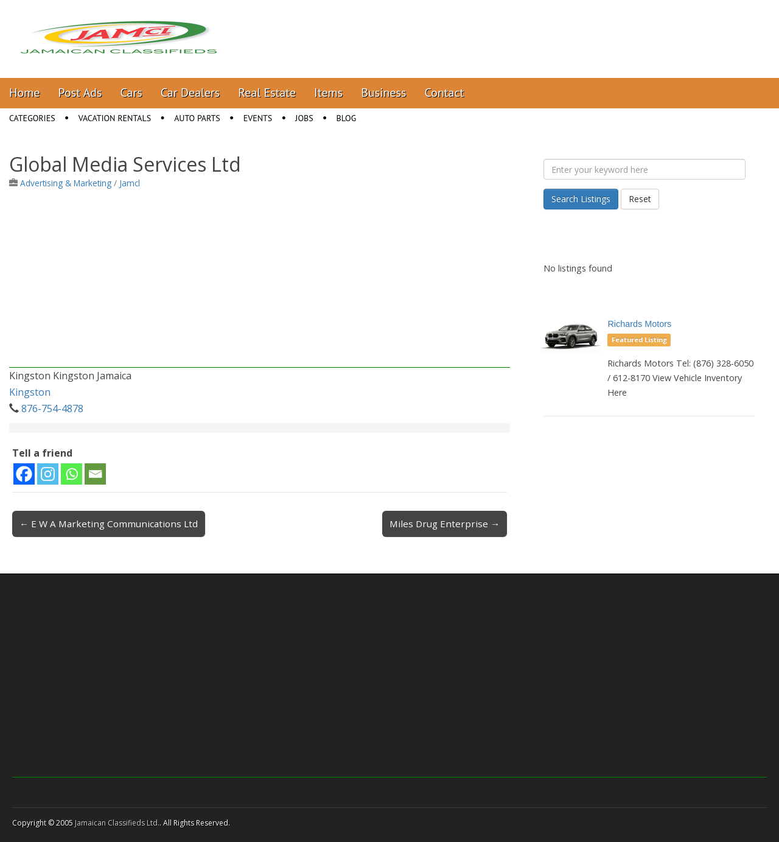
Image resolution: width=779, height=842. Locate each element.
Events (258, 118)
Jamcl (129, 183)
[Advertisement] (259, 282)
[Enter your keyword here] (644, 169)
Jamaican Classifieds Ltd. (117, 823)
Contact (444, 92)
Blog (347, 118)
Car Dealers (190, 92)
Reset (640, 199)
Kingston (30, 392)
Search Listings (580, 199)
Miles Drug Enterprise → (445, 523)
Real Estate (267, 92)
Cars (131, 92)
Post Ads (80, 92)
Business (383, 92)
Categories (32, 118)
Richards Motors (639, 324)
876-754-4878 (52, 408)
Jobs (304, 118)
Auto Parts (197, 118)
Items (328, 92)
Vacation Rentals (115, 118)
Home (24, 92)
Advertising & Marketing (65, 183)
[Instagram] (47, 474)
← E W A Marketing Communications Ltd (108, 523)
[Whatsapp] (71, 474)
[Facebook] (24, 474)
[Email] (95, 474)
